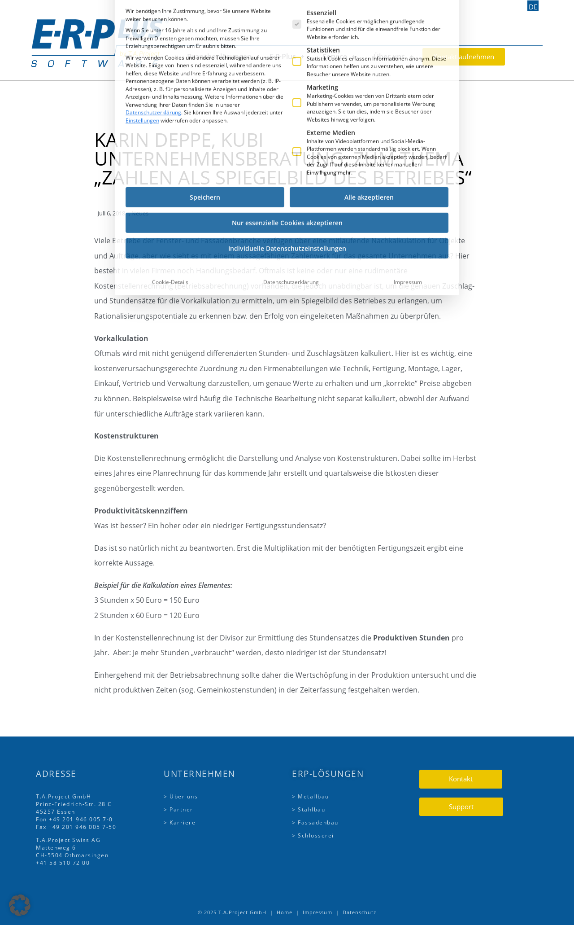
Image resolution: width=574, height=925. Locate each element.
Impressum (408, 199)
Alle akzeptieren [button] (369, 114)
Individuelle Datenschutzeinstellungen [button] (287, 166)
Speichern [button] (205, 114)
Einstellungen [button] (142, 37)
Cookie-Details (170, 199)
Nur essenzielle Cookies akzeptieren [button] (287, 140)
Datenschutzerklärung (153, 30)
